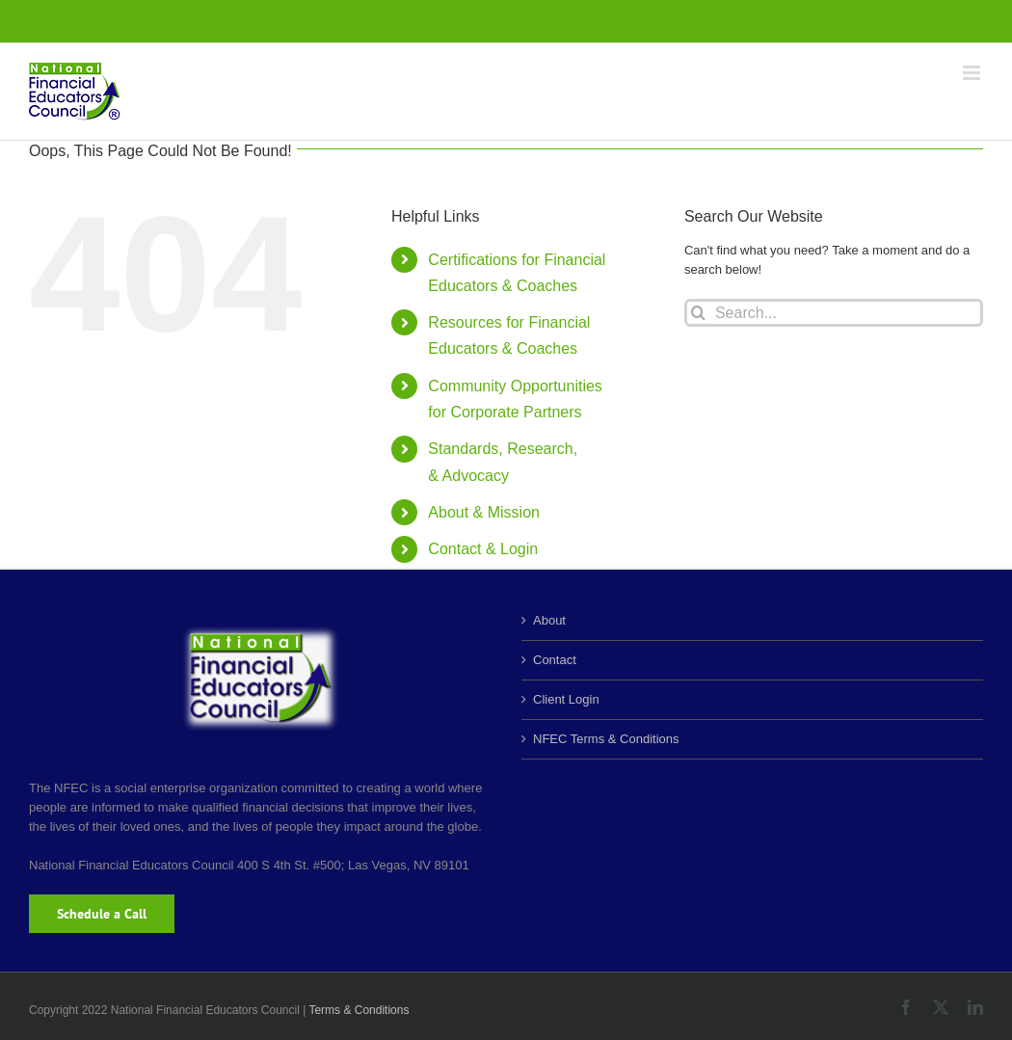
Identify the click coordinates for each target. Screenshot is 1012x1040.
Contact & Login (483, 549)
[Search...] (833, 313)
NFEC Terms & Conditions (606, 739)
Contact (554, 660)
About (549, 620)
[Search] (698, 313)
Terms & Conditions (358, 1010)
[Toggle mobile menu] (973, 73)
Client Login (566, 699)
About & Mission (484, 512)
